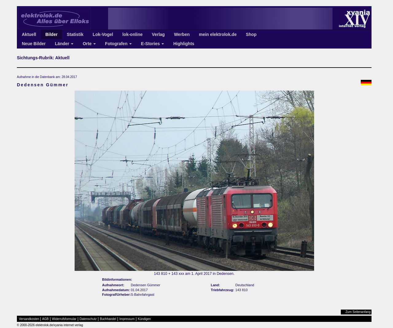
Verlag (158, 34)
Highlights (183, 43)
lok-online (132, 34)
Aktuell (29, 34)
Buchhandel (108, 319)
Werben (182, 34)
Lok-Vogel (103, 34)
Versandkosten (29, 319)
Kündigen (144, 319)
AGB (45, 319)
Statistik (75, 34)
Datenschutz (88, 319)
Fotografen (118, 43)
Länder (64, 43)
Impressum (126, 319)
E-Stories (152, 43)
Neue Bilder (34, 43)
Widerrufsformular (64, 319)
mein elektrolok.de (218, 34)
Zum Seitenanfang (358, 312)
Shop (251, 34)
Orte (89, 43)
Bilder (51, 34)
